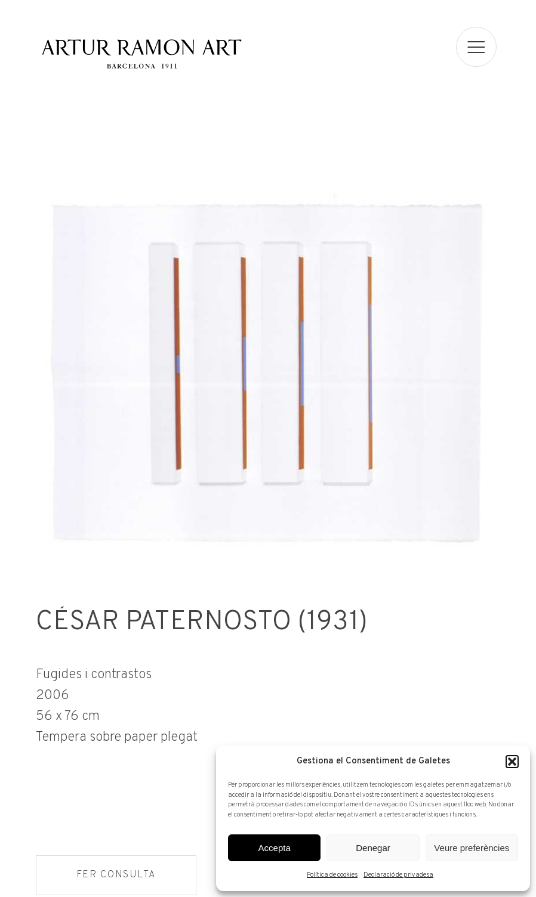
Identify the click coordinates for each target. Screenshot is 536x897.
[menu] (477, 47)
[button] (512, 762)
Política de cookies (332, 875)
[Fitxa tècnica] (267, 706)
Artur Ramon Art (141, 54)
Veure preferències (471, 848)
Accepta (274, 848)
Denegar (373, 848)
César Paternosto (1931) (200, 624)
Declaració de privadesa (398, 875)
